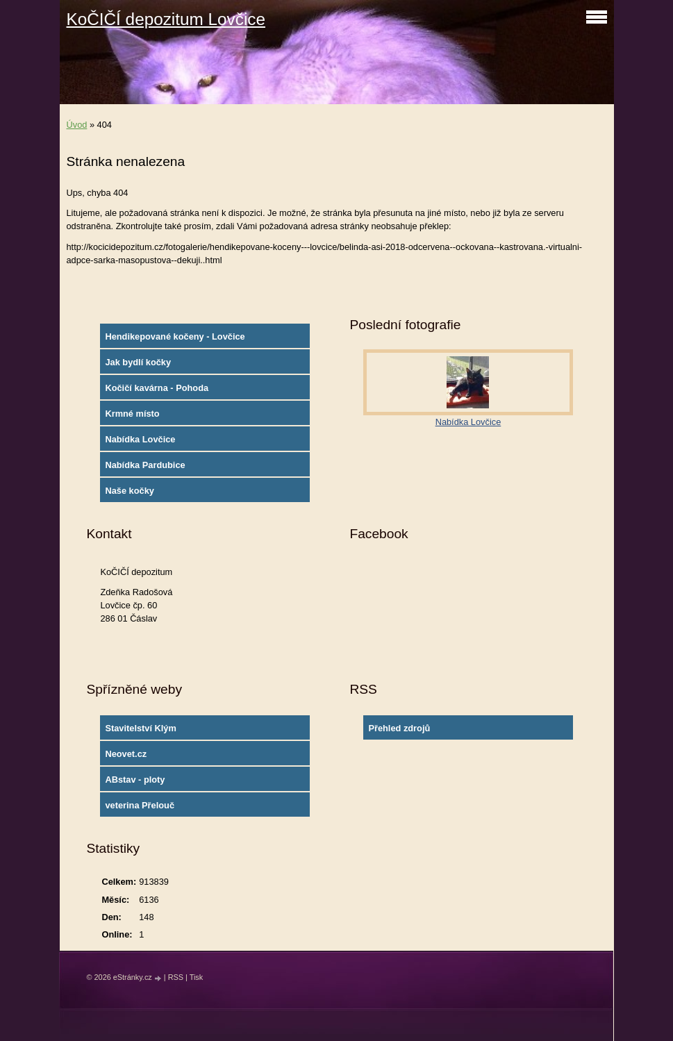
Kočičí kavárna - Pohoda (156, 388)
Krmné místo (132, 413)
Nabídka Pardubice (145, 465)
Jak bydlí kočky (138, 362)
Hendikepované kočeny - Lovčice (174, 336)
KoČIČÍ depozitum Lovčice (166, 19)
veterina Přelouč (139, 805)
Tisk (196, 977)
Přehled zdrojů (399, 728)
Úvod (77, 124)
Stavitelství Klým (140, 728)
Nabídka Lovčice (140, 439)
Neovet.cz (126, 754)
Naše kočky (129, 490)
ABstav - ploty (135, 779)
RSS (175, 977)
